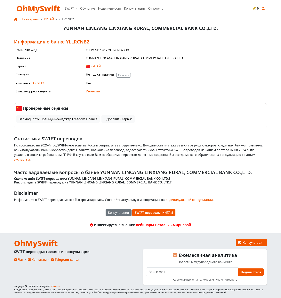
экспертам (22, 159)
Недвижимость (109, 8)
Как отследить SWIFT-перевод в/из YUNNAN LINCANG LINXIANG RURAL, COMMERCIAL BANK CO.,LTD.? (93, 182)
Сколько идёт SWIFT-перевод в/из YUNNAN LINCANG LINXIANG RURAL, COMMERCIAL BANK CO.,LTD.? (92, 179)
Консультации (134, 8)
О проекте (156, 8)
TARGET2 (37, 83)
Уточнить (93, 91)
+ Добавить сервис (118, 119)
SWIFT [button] (70, 8)
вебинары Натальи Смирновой (163, 224)
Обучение (87, 8)
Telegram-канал (65, 259)
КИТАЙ (49, 19)
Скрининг (123, 75)
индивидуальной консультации (189, 200)
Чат (18, 259)
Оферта (55, 286)
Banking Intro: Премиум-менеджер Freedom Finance (58, 119)
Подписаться (251, 272)
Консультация (118, 212)
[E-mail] (192, 271)
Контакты (37, 259)
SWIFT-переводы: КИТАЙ (154, 212)
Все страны (30, 19)
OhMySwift (38, 8)
